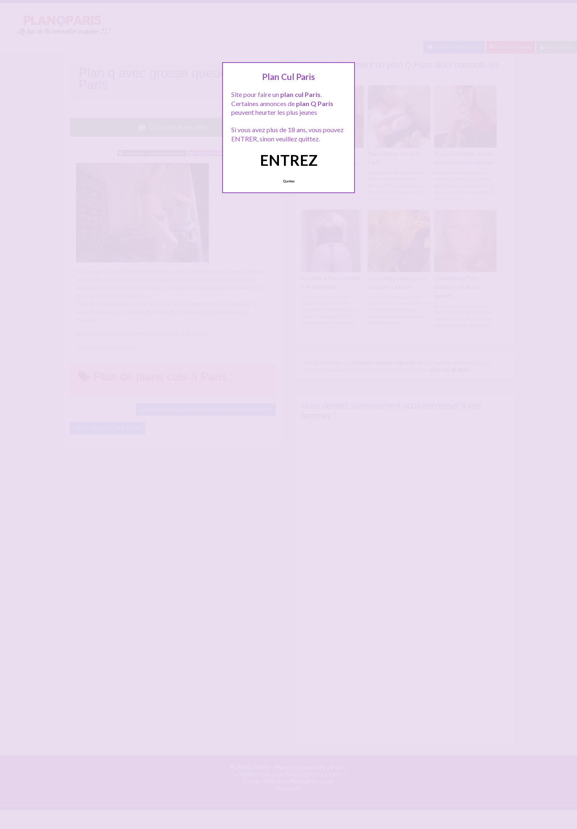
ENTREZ (289, 160)
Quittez (289, 181)
